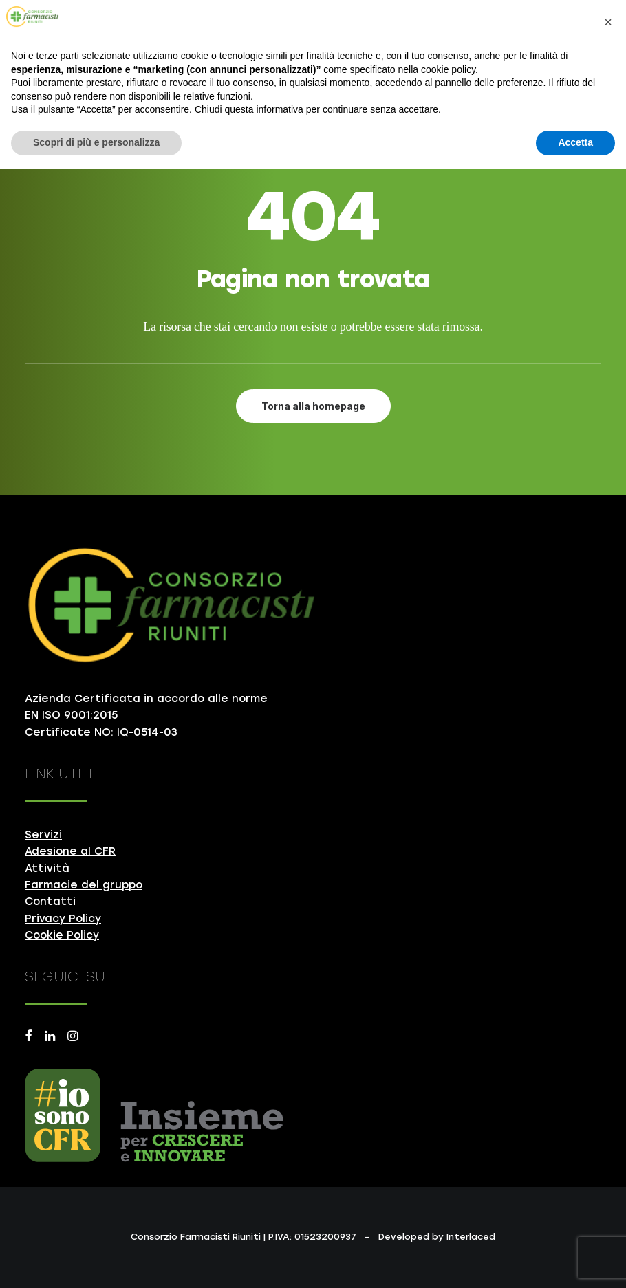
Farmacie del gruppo (83, 885)
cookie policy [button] (448, 69)
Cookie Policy (62, 935)
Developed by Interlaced (436, 1237)
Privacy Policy (63, 919)
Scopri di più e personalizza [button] (96, 142)
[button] (28, 1038)
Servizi (43, 835)
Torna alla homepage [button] (313, 406)
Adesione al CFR (70, 851)
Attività (47, 868)
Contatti (50, 901)
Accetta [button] (575, 142)
